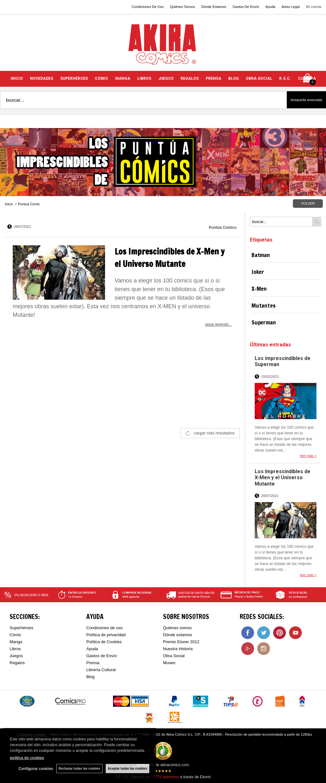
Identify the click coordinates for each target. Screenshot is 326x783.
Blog (90, 676)
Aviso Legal (291, 7)
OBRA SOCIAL (259, 78)
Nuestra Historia (178, 648)
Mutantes (264, 305)
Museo (169, 662)
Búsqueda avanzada (306, 100)
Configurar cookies (35, 768)
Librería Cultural (101, 669)
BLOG (233, 78)
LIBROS (144, 78)
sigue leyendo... (218, 324)
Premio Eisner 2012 (181, 641)
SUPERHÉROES (74, 78)
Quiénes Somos (182, 7)
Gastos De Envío (245, 7)
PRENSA (213, 78)
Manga (16, 641)
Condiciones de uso (104, 627)
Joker (258, 272)
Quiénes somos (177, 627)
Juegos (16, 655)
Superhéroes (21, 627)
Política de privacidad (106, 634)
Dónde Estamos (213, 7)
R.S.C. (285, 78)
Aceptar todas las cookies (127, 768)
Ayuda (270, 7)
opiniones (165, 777)
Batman (261, 255)
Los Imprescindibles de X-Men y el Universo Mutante (282, 477)
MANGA (122, 78)
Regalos (17, 662)
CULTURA (307, 78)
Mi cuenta (313, 7)
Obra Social (174, 655)
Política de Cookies (104, 641)
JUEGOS (166, 78)
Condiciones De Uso (148, 7)
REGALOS (190, 78)
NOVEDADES (41, 78)
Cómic (15, 634)
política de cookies (27, 758)
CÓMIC (101, 78)
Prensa (92, 662)
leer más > (308, 456)
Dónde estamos (177, 634)
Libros (15, 648)
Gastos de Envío (101, 655)
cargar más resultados (214, 433)
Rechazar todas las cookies (79, 768)
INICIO (17, 78)
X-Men (259, 288)
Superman (264, 322)
